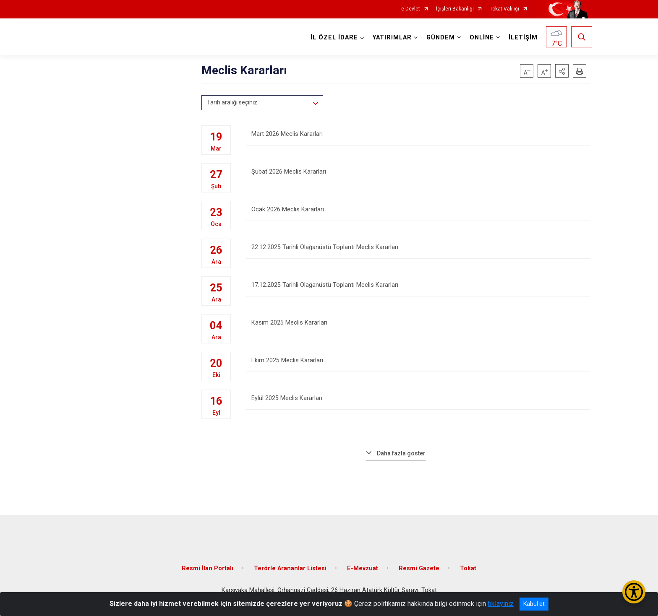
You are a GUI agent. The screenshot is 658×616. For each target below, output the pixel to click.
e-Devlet (410, 9)
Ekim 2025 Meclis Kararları (418, 366)
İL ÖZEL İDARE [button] (332, 37)
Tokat (468, 562)
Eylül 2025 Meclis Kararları (418, 404)
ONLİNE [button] (480, 37)
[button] (562, 71)
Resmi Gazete (419, 562)
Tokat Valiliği (504, 9)
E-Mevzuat (362, 562)
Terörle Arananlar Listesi (290, 562)
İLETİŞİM (521, 37)
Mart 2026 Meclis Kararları (418, 139)
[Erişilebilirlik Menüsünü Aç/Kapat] (633, 591)
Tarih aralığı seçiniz (232, 102)
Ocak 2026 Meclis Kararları (418, 215)
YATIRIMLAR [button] (390, 37)
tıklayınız (501, 604)
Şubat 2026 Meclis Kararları (418, 177)
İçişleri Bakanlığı (455, 9)
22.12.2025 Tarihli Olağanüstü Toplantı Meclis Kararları (418, 253)
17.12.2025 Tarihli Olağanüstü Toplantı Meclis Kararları (418, 290)
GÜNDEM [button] (439, 37)
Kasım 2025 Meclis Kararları (418, 328)
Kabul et (534, 603)
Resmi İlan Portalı (207, 562)
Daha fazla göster (401, 453)
